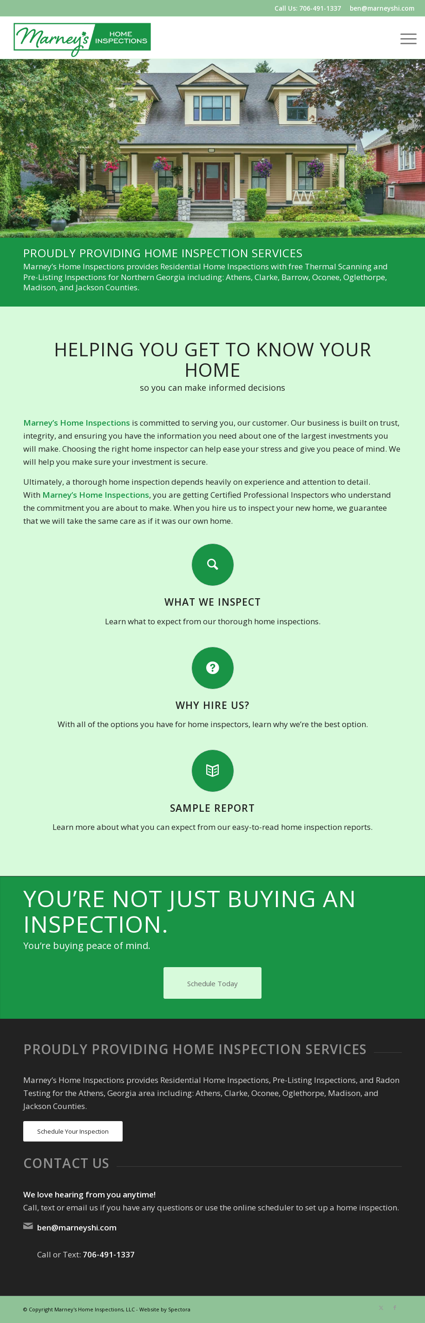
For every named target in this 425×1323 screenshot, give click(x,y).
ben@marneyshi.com (382, 8)
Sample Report (212, 808)
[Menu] (404, 38)
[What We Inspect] (212, 564)
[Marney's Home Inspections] (82, 38)
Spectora (179, 1309)
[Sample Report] (212, 770)
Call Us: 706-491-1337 (308, 8)
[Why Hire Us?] (212, 668)
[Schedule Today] (212, 983)
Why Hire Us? (212, 705)
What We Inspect (212, 601)
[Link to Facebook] (395, 1308)
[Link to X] (381, 1308)
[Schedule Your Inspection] (73, 1131)
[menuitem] (404, 38)
